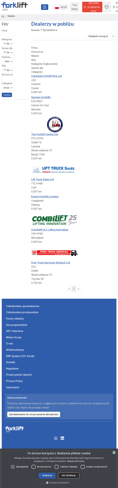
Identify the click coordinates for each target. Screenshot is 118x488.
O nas (9, 343)
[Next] (78, 289)
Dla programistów (16, 324)
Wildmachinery (15, 349)
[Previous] (69, 289)
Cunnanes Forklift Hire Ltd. (46, 76)
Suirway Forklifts (41, 97)
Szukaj (6, 94)
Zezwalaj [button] (47, 475)
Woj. (4, 65)
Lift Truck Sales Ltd (42, 179)
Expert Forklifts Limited (44, 196)
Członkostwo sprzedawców (22, 306)
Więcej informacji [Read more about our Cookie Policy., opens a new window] (75, 461)
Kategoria (7, 39)
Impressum (12, 387)
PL (3, 16)
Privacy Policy (14, 381)
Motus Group (13, 337)
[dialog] (59, 468)
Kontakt (10, 362)
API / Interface (14, 331)
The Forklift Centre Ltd (44, 134)
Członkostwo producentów (22, 312)
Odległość (7, 83)
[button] (59, 482)
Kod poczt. (7, 74)
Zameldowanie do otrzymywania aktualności (33, 414)
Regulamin (12, 368)
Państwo (6, 57)
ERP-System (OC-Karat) (20, 356)
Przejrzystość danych (19, 374)
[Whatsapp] (56, 439)
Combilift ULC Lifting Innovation (49, 229)
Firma (4, 30)
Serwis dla (7, 48)
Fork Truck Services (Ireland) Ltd (50, 262)
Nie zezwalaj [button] (69, 475)
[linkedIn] (62, 439)
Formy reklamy (15, 318)
